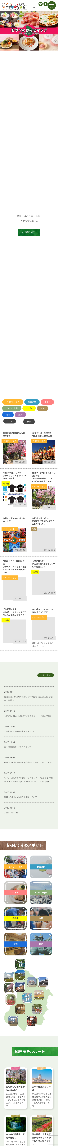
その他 (29, 408)
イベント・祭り (13, 402)
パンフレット (8, 9)
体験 (42, 408)
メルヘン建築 (12, 408)
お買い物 (32, 402)
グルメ (47, 402)
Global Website (33, 9)
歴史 (20, 414)
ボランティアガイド (16, 9)
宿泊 (8, 414)
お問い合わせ (25, 9)
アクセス (1, 9)
